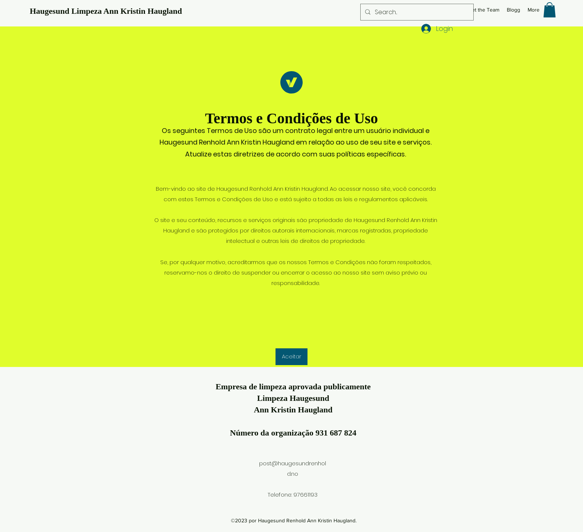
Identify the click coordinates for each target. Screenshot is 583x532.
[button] (549, 10)
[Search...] (416, 12)
